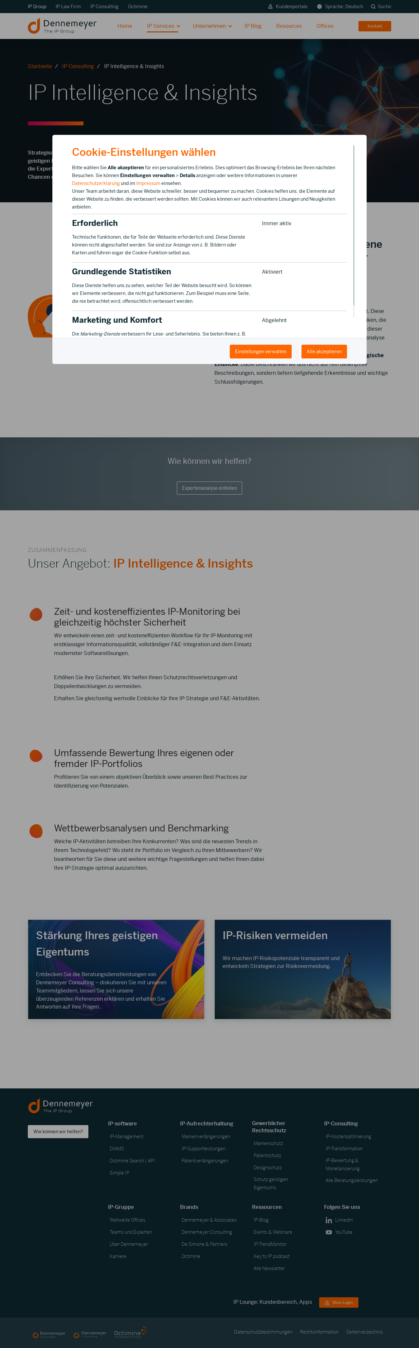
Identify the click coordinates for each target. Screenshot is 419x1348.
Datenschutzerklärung (96, 183)
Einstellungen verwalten (260, 352)
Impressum (148, 183)
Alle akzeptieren (324, 352)
